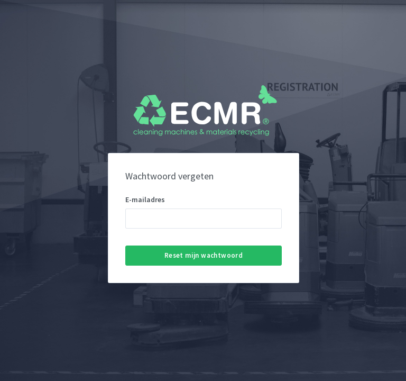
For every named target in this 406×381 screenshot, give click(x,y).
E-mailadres (145, 199)
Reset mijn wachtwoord (203, 255)
